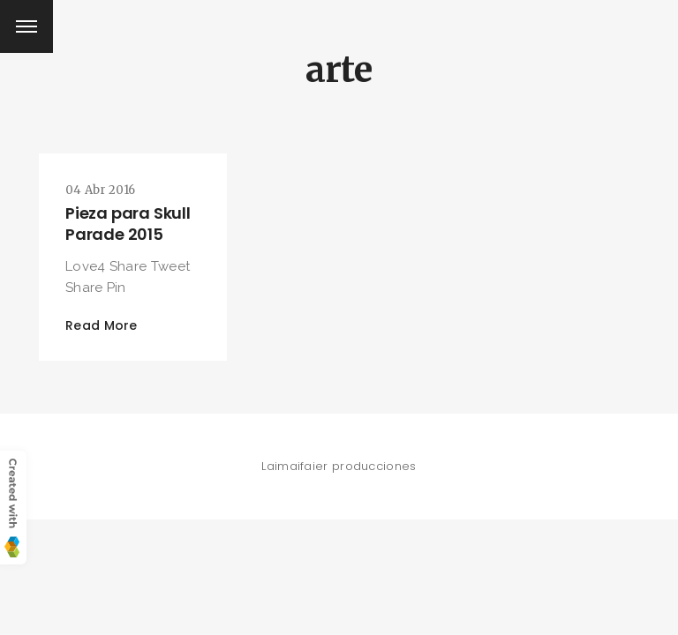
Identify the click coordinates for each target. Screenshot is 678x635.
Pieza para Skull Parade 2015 (128, 223)
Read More (101, 325)
